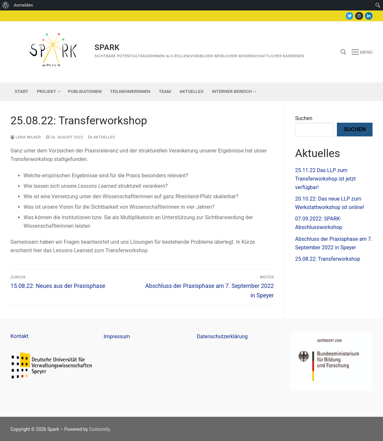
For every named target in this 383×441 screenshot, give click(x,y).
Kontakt (19, 336)
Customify (99, 429)
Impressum (117, 336)
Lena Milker (25, 137)
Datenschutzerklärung (222, 336)
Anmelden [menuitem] (23, 5)
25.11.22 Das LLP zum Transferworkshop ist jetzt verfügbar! (325, 178)
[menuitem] (5, 5)
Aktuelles (101, 137)
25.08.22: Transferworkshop (327, 259)
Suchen (303, 118)
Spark (107, 47)
